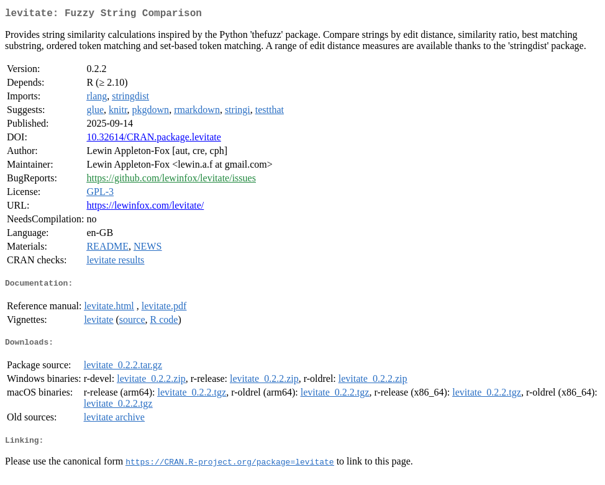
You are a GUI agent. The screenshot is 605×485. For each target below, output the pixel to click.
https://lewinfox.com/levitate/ (145, 207)
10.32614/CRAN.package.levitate (153, 139)
